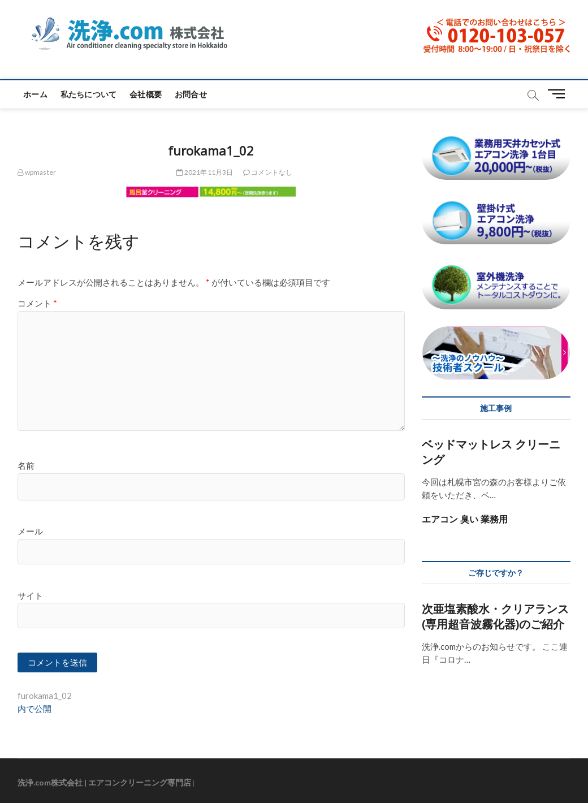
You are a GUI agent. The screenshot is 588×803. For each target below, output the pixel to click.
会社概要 (145, 94)
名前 (26, 465)
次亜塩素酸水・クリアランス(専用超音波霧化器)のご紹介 (495, 616)
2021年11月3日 (204, 172)
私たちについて (88, 94)
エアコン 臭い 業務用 (465, 519)
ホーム (35, 94)
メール (30, 531)
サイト (30, 595)
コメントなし (268, 172)
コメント (37, 303)
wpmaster (37, 172)
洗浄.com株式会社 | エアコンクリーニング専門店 (104, 782)
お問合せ (191, 94)
